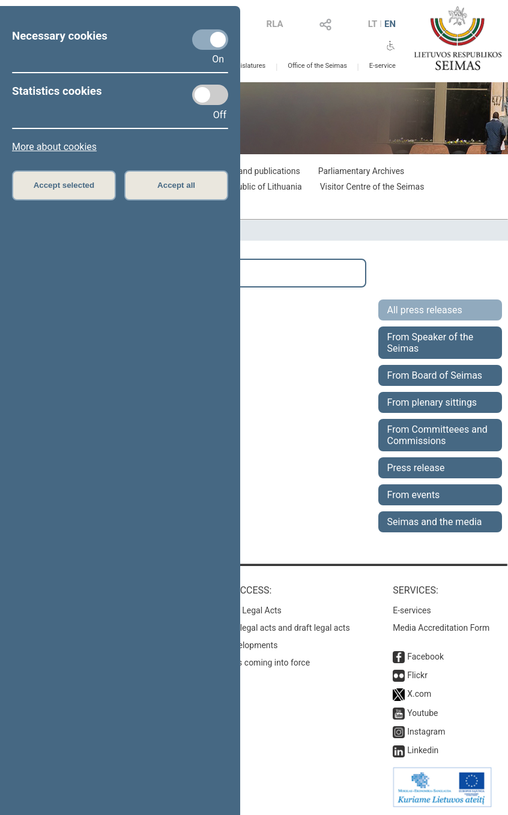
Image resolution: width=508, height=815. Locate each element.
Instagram (426, 731)
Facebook (425, 656)
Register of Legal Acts (240, 610)
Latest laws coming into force (254, 662)
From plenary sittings (432, 402)
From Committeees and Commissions (437, 435)
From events (413, 495)
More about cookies (54, 146)
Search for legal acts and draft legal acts (274, 628)
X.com (419, 694)
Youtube (422, 713)
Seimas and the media (434, 522)
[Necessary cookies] (210, 39)
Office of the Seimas (317, 66)
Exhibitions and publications (247, 171)
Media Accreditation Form (441, 628)
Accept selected (64, 185)
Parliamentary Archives (361, 171)
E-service (382, 66)
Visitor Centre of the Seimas (372, 186)
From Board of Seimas (435, 375)
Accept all (176, 185)
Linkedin (422, 750)
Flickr (417, 675)
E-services (412, 610)
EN (390, 24)
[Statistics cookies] (210, 95)
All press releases (424, 310)
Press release (416, 468)
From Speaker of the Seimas (430, 342)
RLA (275, 24)
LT (373, 24)
